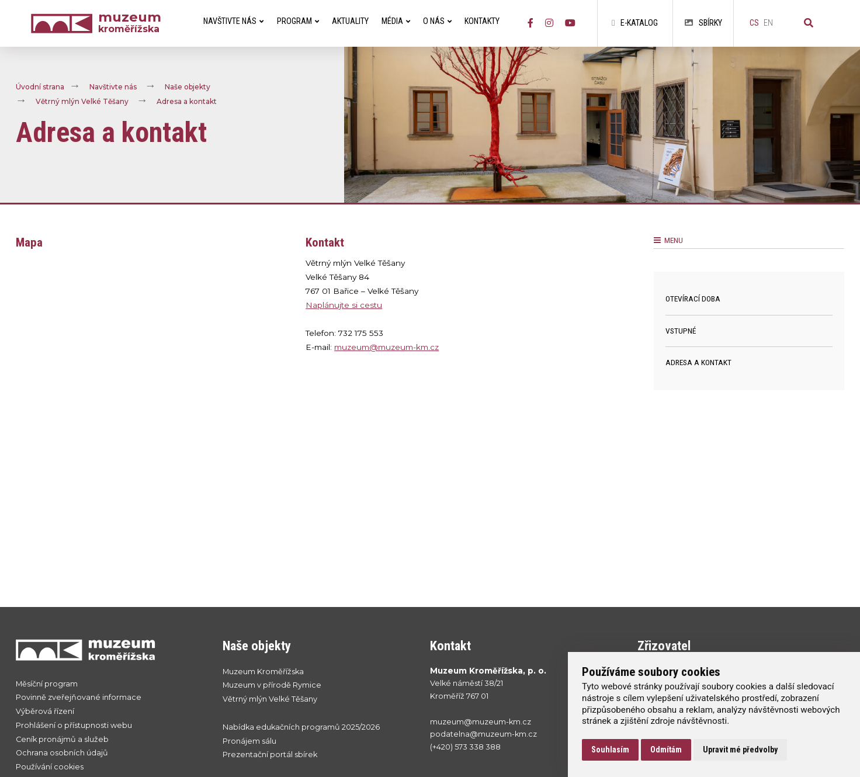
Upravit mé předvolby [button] (740, 749)
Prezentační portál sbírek (270, 754)
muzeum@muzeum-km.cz (386, 347)
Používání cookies (50, 766)
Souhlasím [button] (610, 749)
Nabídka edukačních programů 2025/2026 (301, 727)
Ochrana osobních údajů (62, 752)
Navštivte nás (113, 86)
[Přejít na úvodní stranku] (108, 649)
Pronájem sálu (249, 741)
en (768, 23)
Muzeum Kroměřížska (263, 671)
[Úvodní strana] (64, 23)
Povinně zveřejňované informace (78, 697)
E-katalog (635, 23)
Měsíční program (47, 683)
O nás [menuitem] (437, 21)
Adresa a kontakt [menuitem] (698, 362)
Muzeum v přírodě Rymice (272, 685)
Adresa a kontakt (187, 101)
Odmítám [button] (666, 749)
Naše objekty (187, 86)
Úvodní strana (40, 86)
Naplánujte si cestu (344, 305)
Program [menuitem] (298, 21)
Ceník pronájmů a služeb (62, 739)
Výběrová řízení (45, 711)
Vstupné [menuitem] (680, 330)
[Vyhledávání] (808, 23)
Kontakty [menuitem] (482, 21)
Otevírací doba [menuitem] (692, 298)
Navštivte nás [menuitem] (233, 21)
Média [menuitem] (396, 21)
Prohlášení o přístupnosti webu (74, 725)
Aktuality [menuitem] (350, 21)
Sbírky (703, 23)
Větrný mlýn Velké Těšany (82, 101)
